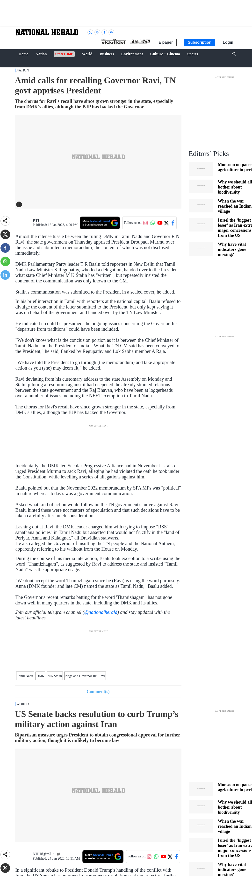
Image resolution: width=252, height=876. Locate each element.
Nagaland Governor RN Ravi (85, 676)
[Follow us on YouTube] (159, 222)
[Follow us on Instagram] (145, 222)
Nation (22, 70)
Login (228, 42)
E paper (165, 42)
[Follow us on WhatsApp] (152, 222)
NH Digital (42, 854)
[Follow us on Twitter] (166, 223)
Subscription (199, 42)
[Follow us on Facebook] (172, 222)
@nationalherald (100, 612)
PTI (36, 220)
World (22, 704)
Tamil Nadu (25, 676)
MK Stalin (55, 676)
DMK (40, 676)
